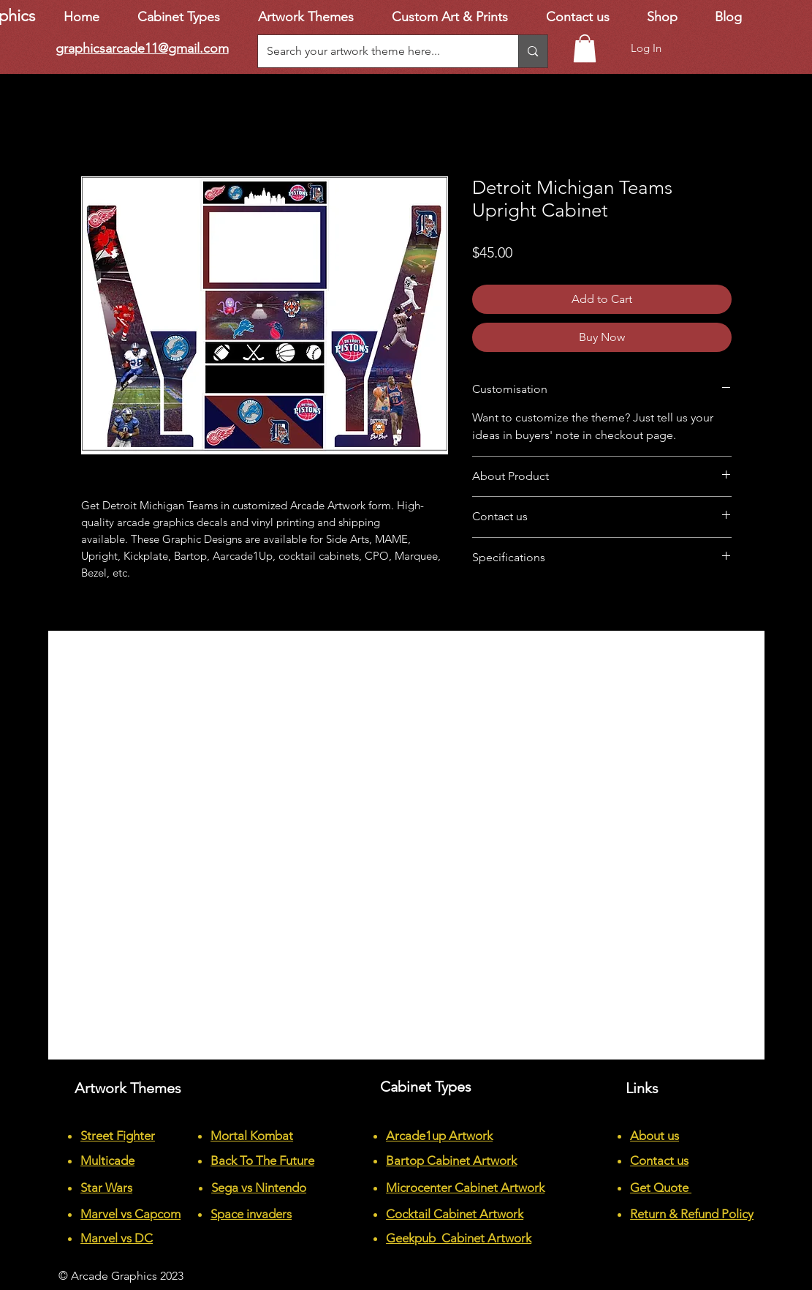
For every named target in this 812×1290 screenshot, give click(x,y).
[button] (584, 48)
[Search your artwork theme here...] (377, 51)
